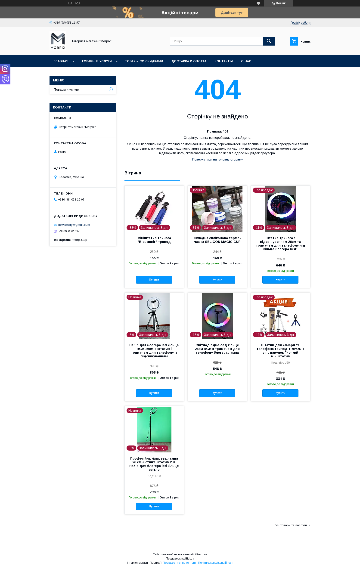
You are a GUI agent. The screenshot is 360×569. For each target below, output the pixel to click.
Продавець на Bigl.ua (180, 558)
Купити (154, 279)
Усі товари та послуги (291, 525)
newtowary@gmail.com (74, 224)
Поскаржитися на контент (179, 562)
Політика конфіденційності (215, 562)
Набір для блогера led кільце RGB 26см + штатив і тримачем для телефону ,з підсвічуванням (154, 350)
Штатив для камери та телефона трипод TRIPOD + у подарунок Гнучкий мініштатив (280, 350)
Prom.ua (201, 554)
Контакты (224, 61)
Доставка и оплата (188, 61)
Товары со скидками (144, 61)
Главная (61, 61)
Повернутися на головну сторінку (217, 159)
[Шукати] (269, 41)
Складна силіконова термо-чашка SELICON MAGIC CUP (217, 240)
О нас (246, 61)
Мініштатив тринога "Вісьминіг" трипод (154, 240)
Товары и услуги (96, 61)
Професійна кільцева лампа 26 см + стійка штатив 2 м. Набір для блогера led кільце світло (154, 464)
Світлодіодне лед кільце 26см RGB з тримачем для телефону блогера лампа (217, 348)
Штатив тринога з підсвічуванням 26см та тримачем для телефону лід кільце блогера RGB (280, 243)
